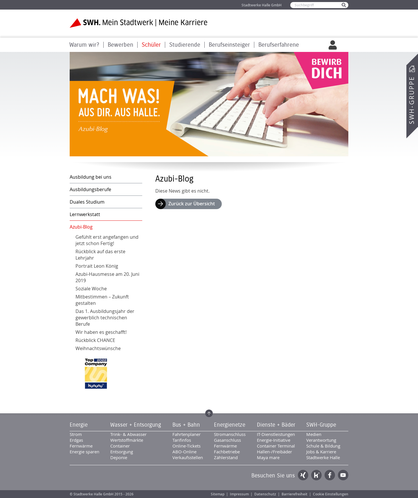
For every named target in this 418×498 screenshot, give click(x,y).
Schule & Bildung (323, 446)
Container (120, 446)
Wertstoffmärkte (126, 440)
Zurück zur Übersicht (191, 203)
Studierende (184, 45)
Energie (79, 425)
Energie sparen (84, 451)
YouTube (343, 475)
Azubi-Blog (81, 227)
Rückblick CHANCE (95, 340)
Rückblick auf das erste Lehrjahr (100, 254)
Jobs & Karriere (321, 451)
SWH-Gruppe (412, 100)
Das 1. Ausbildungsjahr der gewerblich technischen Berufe (104, 317)
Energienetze (229, 425)
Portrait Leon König (96, 266)
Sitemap (217, 494)
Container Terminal (276, 446)
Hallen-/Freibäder (274, 451)
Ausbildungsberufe (90, 189)
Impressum (239, 494)
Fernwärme (81, 446)
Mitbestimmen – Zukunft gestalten (102, 300)
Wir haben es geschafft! (101, 332)
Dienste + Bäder (276, 425)
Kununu (316, 475)
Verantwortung (321, 440)
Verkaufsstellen (187, 457)
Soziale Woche (91, 288)
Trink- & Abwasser (128, 434)
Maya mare (268, 457)
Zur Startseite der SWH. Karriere (139, 23)
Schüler (151, 45)
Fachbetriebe (227, 451)
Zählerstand (226, 457)
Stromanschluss (230, 434)
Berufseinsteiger (229, 45)
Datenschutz (265, 494)
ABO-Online (184, 451)
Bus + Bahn (186, 425)
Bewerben (120, 45)
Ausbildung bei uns (90, 177)
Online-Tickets (186, 446)
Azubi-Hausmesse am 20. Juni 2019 (107, 277)
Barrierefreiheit (294, 494)
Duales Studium (87, 202)
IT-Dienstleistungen (276, 434)
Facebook (330, 475)
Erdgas (76, 440)
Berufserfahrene (278, 45)
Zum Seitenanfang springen (209, 413)
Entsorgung (121, 451)
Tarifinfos (181, 440)
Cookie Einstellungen (330, 494)
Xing (303, 475)
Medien (313, 434)
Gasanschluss (227, 440)
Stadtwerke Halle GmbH (262, 5)
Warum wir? (84, 45)
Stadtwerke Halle (323, 457)
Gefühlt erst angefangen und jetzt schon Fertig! (106, 240)
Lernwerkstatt (85, 214)
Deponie (118, 457)
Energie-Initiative (273, 440)
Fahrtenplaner (186, 434)
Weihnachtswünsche (98, 348)
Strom (76, 434)
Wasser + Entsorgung (135, 425)
